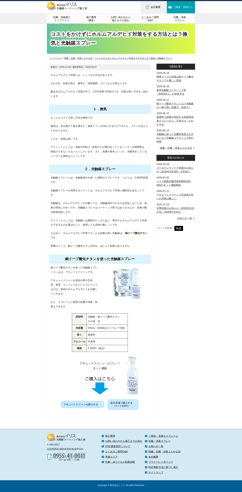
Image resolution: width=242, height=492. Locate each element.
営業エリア (111, 457)
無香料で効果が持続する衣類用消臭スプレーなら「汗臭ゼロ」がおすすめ (175, 121)
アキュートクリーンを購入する (81, 404)
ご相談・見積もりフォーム (163, 436)
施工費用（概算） (91, 19)
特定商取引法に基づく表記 (163, 467)
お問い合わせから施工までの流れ (121, 19)
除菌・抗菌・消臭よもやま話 (176, 148)
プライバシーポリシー (160, 462)
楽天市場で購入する (121, 404)
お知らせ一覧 (184, 218)
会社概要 (156, 7)
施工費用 (110, 436)
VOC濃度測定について (117, 446)
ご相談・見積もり (183, 7)
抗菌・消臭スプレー (179, 19)
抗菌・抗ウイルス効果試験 (120, 462)
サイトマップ (155, 472)
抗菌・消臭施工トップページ (61, 19)
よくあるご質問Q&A (150, 19)
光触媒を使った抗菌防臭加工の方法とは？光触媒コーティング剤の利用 (175, 138)
